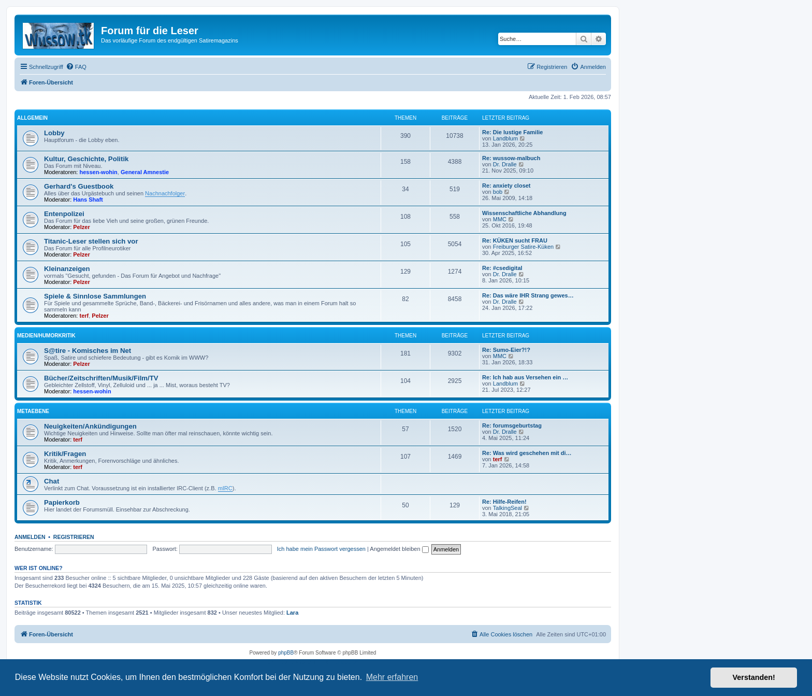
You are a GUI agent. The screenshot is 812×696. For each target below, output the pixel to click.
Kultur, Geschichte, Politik (86, 159)
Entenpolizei (64, 214)
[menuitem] (76, 67)
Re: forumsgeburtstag (512, 425)
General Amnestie (145, 172)
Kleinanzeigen (67, 269)
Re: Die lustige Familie (512, 132)
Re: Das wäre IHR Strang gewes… (528, 295)
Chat (51, 481)
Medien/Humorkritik (46, 335)
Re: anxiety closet (506, 185)
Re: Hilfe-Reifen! (504, 502)
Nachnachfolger (165, 193)
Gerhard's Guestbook (78, 186)
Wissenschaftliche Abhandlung (524, 213)
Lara (292, 612)
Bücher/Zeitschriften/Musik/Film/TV (101, 378)
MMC (499, 219)
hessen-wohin (99, 172)
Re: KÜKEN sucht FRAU (514, 240)
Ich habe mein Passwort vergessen (321, 549)
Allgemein (32, 118)
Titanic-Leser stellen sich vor (91, 241)
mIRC (225, 488)
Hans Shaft (88, 199)
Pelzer (81, 227)
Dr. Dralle (505, 164)
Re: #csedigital (502, 268)
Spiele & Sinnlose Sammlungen (95, 296)
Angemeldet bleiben (399, 549)
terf (84, 316)
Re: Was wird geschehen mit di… (527, 453)
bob (497, 192)
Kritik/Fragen (65, 454)
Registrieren (73, 537)
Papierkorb (62, 502)
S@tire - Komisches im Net (87, 350)
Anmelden (30, 537)
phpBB (286, 653)
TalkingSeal (507, 508)
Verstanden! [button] (754, 677)
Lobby (54, 133)
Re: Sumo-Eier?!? (506, 350)
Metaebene (33, 411)
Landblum (505, 138)
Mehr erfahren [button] (392, 677)
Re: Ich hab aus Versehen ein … (525, 377)
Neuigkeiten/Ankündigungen (90, 426)
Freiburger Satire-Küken (523, 247)
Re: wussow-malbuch (511, 158)
